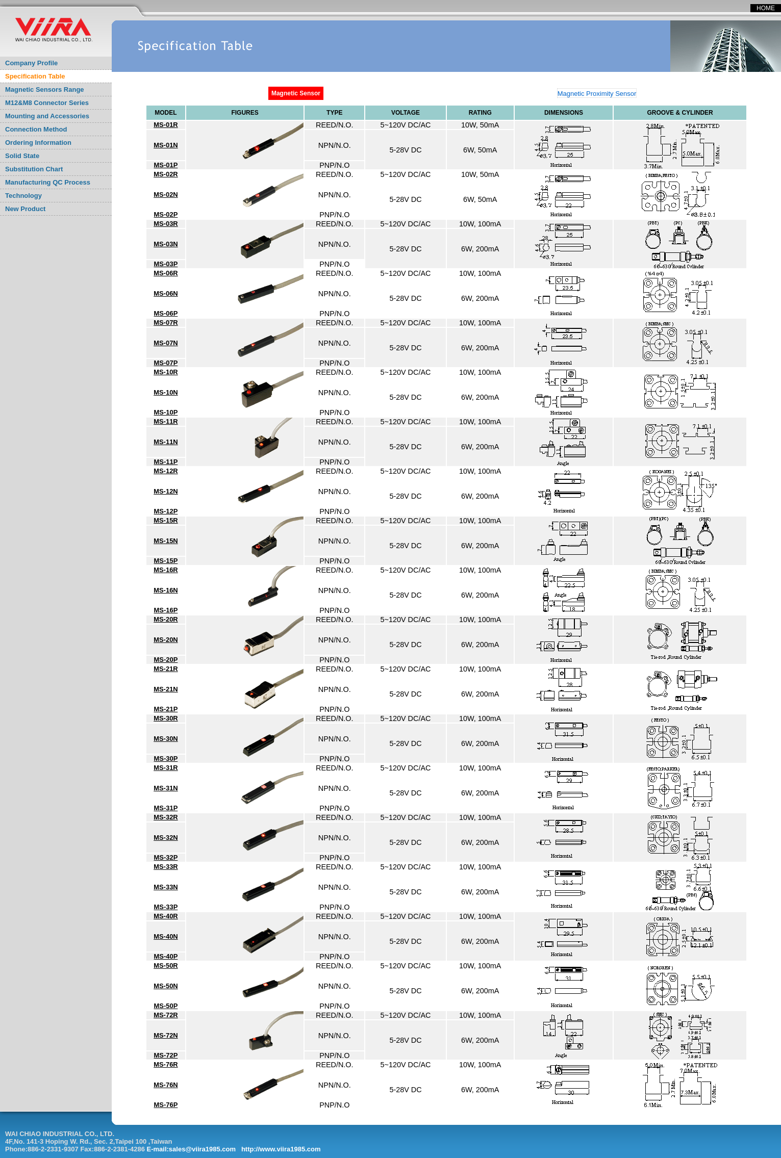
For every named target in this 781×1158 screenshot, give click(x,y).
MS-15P (166, 560)
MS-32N (166, 837)
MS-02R (166, 174)
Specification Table (35, 76)
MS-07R (166, 322)
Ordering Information (38, 142)
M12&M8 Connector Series (47, 103)
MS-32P (166, 857)
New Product (25, 209)
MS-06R (166, 273)
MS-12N (166, 491)
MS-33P (166, 907)
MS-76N (166, 1085)
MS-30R (166, 718)
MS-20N (166, 640)
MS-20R (166, 619)
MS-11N (166, 442)
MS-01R (166, 124)
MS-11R (166, 421)
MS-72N (166, 1035)
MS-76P (166, 1105)
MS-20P (166, 659)
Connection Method (36, 129)
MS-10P (166, 412)
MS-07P (166, 363)
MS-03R (166, 223)
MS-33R (166, 866)
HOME (766, 8)
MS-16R (166, 570)
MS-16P (166, 610)
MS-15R (166, 520)
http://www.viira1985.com (281, 1149)
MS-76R (166, 1064)
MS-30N (166, 738)
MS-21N (166, 689)
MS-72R (166, 1015)
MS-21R (166, 669)
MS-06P (166, 313)
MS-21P (166, 709)
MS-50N (166, 986)
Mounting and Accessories (47, 116)
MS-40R (166, 916)
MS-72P (166, 1055)
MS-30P (166, 758)
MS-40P (166, 956)
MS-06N (166, 293)
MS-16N (166, 590)
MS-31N (166, 788)
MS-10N (166, 392)
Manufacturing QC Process (47, 182)
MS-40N (166, 936)
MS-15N (166, 541)
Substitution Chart (34, 169)
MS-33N (166, 887)
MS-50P (166, 1006)
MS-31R (166, 767)
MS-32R (166, 817)
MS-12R (166, 471)
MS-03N (166, 244)
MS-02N (166, 194)
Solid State (22, 156)
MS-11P (166, 462)
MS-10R (166, 372)
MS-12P (166, 511)
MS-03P (166, 264)
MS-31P (166, 808)
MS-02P (166, 214)
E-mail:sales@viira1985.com (191, 1149)
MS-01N (166, 145)
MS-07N (166, 343)
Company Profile (31, 63)
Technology (23, 195)
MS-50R (166, 965)
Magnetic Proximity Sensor (597, 93)
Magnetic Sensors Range (44, 89)
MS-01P (166, 165)
